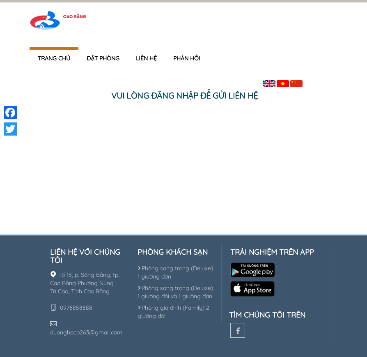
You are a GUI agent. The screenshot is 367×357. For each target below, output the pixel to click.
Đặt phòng (103, 58)
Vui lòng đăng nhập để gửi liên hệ (184, 95)
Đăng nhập (323, 82)
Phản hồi (186, 58)
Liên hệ (146, 58)
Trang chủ (54, 58)
